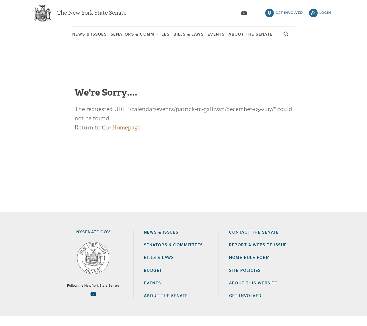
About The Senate (282, 37)
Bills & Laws (185, 37)
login (325, 14)
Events (229, 37)
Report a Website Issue (258, 255)
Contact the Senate (254, 242)
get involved (289, 14)
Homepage (126, 137)
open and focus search (325, 38)
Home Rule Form (249, 268)
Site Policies (245, 281)
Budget (153, 281)
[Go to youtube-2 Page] (93, 304)
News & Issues (50, 37)
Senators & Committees (118, 37)
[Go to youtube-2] (244, 14)
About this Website (253, 293)
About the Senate (166, 306)
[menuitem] (50, 37)
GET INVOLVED (245, 306)
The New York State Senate (91, 14)
